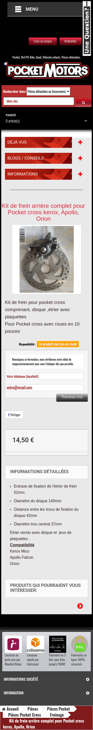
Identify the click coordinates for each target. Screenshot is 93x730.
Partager (14, 414)
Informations (22, 173)
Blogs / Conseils (25, 158)
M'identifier (70, 41)
